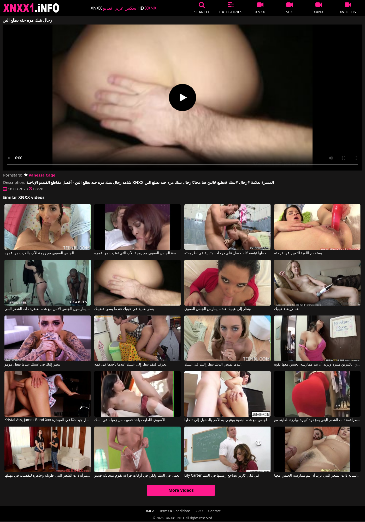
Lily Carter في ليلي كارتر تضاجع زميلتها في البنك (221, 476)
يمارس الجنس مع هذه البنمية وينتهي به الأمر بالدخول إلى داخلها (227, 420)
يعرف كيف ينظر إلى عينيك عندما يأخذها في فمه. (130, 364)
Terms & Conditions (174, 510)
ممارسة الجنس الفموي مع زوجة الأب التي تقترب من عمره (137, 253)
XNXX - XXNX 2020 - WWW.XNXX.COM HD (31, 8)
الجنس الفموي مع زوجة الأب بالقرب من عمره (39, 253)
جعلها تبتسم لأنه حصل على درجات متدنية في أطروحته (225, 253)
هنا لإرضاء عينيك (286, 309)
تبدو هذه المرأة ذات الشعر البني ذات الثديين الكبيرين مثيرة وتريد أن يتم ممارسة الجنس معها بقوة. (317, 364)
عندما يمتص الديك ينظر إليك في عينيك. (213, 364)
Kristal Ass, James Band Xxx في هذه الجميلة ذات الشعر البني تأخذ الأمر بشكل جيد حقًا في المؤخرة (47, 420)
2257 (199, 510)
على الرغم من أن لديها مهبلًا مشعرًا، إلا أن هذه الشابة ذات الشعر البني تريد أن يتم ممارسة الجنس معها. (317, 476)
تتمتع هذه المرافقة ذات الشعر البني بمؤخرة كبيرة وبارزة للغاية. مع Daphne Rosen (317, 420)
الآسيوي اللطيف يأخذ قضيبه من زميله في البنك (129, 420)
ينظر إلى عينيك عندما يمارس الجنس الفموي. (217, 309)
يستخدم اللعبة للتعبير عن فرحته (298, 253)
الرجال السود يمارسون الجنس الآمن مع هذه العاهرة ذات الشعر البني (47, 309)
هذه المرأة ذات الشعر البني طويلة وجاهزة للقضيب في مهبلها (47, 476)
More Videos (181, 490)
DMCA (149, 510)
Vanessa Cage (39, 175)
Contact (214, 510)
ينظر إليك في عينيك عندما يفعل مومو (32, 364)
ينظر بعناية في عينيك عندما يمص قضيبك (124, 309)
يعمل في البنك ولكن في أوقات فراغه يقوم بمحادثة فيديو (137, 476)
